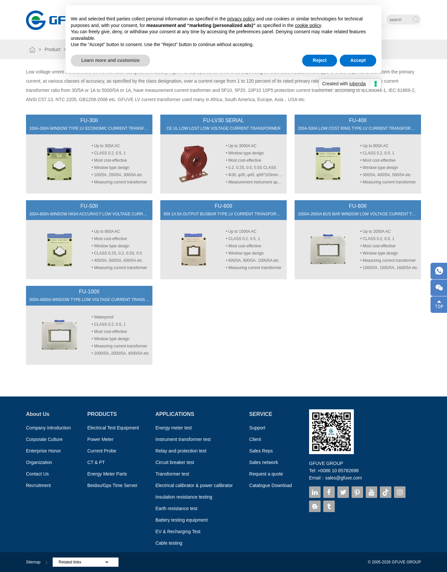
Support (257, 427)
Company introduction (48, 427)
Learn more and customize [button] (110, 60)
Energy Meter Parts (107, 474)
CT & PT (96, 462)
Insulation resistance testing (183, 497)
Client (255, 439)
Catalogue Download (270, 485)
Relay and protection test (180, 450)
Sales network (263, 462)
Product (52, 49)
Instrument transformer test (183, 439)
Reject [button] (320, 60)
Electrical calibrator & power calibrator (194, 485)
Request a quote (266, 474)
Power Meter (100, 439)
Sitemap (33, 562)
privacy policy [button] (241, 18)
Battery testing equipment (181, 520)
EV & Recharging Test (177, 531)
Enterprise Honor (43, 450)
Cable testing (168, 543)
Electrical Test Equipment (113, 427)
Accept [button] (358, 60)
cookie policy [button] (308, 25)
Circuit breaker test (174, 462)
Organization (39, 462)
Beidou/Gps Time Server (112, 485)
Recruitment (38, 485)
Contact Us (37, 474)
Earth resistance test (176, 508)
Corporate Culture (44, 439)
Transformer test (172, 474)
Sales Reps (261, 450)
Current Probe (101, 450)
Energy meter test (173, 427)
